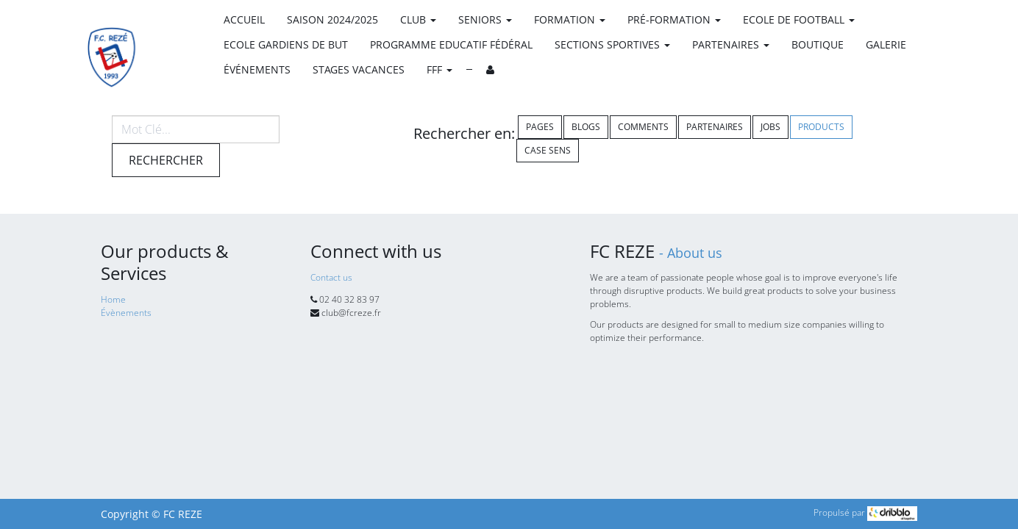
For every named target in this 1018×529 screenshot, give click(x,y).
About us (694, 253)
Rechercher (166, 160)
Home (113, 299)
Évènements (126, 312)
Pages (540, 126)
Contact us (331, 277)
